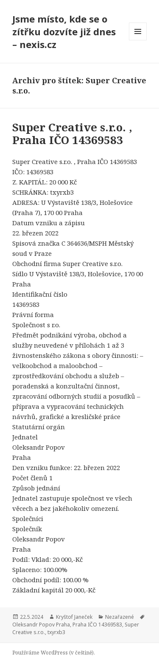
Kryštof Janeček (74, 616)
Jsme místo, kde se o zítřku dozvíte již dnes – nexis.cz (64, 31)
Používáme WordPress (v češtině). (53, 652)
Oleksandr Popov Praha (41, 624)
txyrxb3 (56, 632)
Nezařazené (119, 616)
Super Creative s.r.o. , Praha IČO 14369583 (72, 133)
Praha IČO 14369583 (97, 624)
